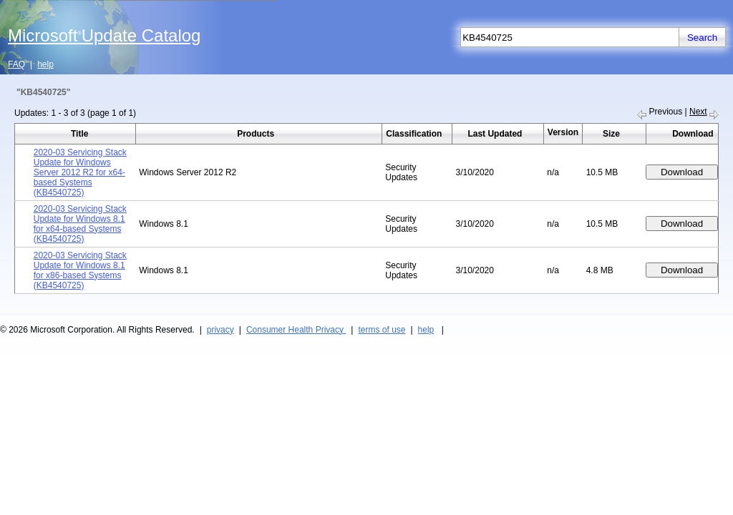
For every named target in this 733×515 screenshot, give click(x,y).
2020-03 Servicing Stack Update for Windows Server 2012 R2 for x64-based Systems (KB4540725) (80, 172)
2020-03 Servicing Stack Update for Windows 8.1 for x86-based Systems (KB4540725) (80, 270)
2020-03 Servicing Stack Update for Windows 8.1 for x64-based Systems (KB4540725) (80, 224)
